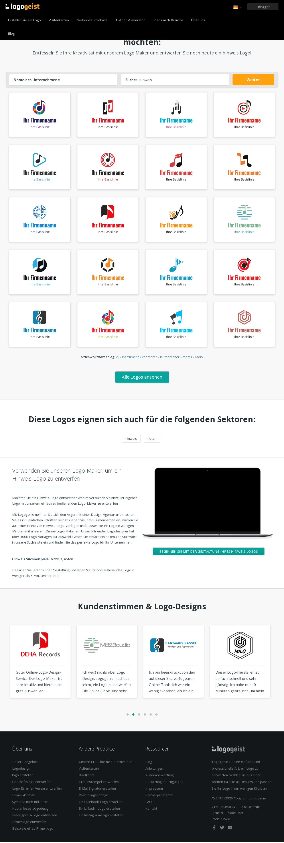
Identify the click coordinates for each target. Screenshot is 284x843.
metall (187, 358)
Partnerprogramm (159, 796)
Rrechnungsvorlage (93, 796)
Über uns (198, 20)
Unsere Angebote (25, 763)
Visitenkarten (59, 20)
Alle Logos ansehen (142, 378)
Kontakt (151, 809)
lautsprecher (169, 358)
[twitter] (222, 829)
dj (117, 358)
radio (199, 358)
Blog (11, 33)
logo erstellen (22, 776)
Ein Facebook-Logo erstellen (100, 803)
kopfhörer (149, 358)
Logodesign (21, 769)
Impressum (154, 789)
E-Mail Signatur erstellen (97, 789)
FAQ (148, 803)
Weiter (253, 79)
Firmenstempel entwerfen (99, 783)
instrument (130, 358)
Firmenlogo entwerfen (29, 823)
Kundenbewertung (159, 776)
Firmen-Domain (24, 796)
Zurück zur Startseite (22, 6)
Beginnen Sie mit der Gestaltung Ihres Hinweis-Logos (208, 552)
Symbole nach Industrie (30, 803)
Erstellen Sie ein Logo (24, 20)
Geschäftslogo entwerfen (31, 783)
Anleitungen (154, 769)
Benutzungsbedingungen (164, 783)
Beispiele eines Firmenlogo (32, 829)
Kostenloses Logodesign (31, 809)
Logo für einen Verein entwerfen (37, 789)
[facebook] (214, 829)
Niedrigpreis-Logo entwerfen (34, 816)
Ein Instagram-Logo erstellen (101, 816)
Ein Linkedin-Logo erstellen (99, 809)
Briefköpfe (87, 776)
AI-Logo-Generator (130, 20)
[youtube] (230, 829)
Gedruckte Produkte (92, 20)
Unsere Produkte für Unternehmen (105, 763)
